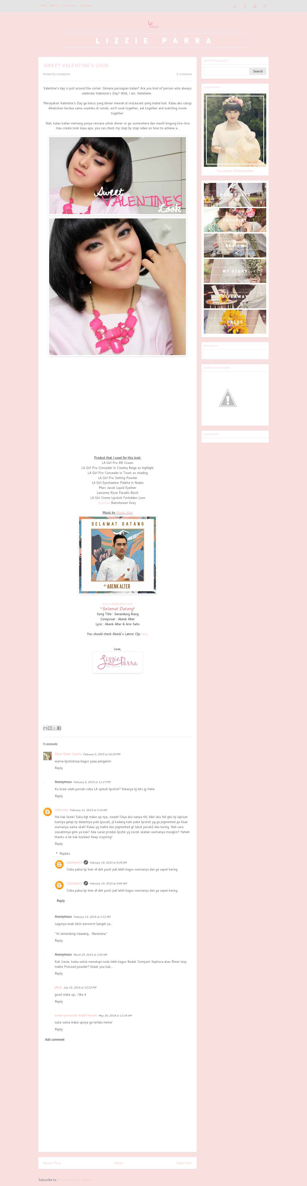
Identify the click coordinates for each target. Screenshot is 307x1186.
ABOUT (54, 6)
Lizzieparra (74, 862)
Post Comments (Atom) (75, 1180)
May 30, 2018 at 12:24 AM (115, 1015)
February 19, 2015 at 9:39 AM (108, 863)
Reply (59, 768)
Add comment (55, 1039)
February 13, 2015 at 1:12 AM (91, 917)
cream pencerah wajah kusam (76, 1015)
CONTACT (86, 6)
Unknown (61, 810)
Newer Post (52, 1163)
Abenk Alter (124, 512)
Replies (64, 853)
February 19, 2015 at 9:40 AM (108, 883)
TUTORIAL (69, 6)
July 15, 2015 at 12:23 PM (79, 987)
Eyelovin (104, 503)
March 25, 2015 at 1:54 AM (90, 955)
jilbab (58, 987)
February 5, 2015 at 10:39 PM (101, 754)
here (144, 634)
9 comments (184, 74)
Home (42, 6)
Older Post (184, 1163)
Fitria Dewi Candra (68, 754)
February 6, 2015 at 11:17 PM (91, 782)
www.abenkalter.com (117, 604)
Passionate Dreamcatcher (235, 171)
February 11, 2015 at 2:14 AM (88, 810)
